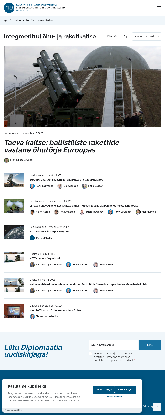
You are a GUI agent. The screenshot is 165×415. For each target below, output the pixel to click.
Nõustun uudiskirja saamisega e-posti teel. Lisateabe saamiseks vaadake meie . (114, 357)
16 (115, 36)
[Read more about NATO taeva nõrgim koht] (14, 259)
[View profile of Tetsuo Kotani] (65, 212)
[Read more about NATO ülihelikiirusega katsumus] (14, 232)
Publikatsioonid (38, 201)
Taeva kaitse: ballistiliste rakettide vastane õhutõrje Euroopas (61, 146)
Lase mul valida (70, 400)
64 (125, 36)
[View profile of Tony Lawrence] (41, 186)
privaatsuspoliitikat (122, 360)
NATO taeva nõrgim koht (45, 258)
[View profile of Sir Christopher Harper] (46, 264)
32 (120, 36)
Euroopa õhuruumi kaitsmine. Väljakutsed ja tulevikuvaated (66, 179)
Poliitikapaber (11, 133)
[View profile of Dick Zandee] (67, 186)
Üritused (34, 305)
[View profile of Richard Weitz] (41, 238)
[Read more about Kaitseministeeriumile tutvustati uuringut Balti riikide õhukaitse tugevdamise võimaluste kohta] (14, 285)
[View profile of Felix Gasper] (92, 186)
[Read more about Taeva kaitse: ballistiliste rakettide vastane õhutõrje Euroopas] (82, 86)
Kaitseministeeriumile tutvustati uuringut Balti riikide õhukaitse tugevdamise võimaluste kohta (88, 284)
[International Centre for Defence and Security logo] (35, 8)
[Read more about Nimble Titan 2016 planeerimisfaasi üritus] (14, 311)
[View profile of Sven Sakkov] (103, 264)
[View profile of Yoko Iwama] (40, 212)
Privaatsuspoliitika (13, 410)
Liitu (150, 345)
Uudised (34, 253)
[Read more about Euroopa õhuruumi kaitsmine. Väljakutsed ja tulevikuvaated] (14, 180)
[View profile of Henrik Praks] (146, 212)
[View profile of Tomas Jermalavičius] (45, 316)
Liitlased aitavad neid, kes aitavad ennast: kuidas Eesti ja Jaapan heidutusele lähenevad (84, 205)
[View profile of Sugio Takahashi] (91, 212)
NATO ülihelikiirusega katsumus (49, 231)
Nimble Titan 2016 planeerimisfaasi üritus (55, 310)
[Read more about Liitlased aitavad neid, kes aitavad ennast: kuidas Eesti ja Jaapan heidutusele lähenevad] (14, 206)
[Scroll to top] (157, 407)
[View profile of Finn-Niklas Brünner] (18, 160)
